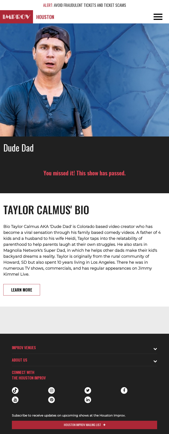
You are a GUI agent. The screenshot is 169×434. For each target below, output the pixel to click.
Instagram (51, 390)
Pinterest (51, 399)
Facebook (124, 390)
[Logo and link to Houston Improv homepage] (16, 16)
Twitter (87, 390)
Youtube (15, 399)
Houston (45, 16)
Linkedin (87, 399)
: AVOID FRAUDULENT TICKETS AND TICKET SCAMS (84, 5)
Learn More (21, 290)
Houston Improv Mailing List (82, 424)
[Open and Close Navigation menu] (152, 16)
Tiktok (15, 390)
